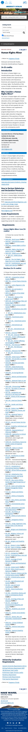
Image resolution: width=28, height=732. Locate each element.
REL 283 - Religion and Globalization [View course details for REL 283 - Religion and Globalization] (16, 529)
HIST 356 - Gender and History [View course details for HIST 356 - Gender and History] (14, 404)
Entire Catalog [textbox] (7, 27)
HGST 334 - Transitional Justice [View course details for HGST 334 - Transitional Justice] (17, 321)
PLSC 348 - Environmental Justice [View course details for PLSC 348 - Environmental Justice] (15, 504)
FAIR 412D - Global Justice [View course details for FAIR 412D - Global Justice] (12, 253)
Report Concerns (8, 728)
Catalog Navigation (8, 44)
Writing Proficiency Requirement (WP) (13, 668)
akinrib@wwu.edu (7, 149)
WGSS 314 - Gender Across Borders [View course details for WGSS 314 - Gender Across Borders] (15, 612)
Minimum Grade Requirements (11, 677)
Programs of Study (14, 58)
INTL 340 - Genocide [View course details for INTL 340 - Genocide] (13, 335)
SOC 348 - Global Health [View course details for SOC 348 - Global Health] (12, 567)
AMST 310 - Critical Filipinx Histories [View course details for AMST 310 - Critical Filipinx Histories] (15, 281)
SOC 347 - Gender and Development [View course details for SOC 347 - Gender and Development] (15, 563)
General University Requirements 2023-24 (14, 666)
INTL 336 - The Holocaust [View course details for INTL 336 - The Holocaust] (15, 347)
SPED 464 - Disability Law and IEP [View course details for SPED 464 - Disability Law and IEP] (15, 609)
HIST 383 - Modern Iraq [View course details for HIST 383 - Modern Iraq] (11, 408)
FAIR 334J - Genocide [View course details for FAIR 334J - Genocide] (11, 332)
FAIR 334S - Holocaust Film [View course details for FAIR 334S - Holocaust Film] (13, 351)
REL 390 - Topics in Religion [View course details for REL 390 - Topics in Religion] (13, 547)
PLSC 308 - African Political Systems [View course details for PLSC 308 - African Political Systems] (15, 470)
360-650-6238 (4, 700)
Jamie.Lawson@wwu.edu (7, 702)
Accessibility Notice (22, 728)
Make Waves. (9, 693)
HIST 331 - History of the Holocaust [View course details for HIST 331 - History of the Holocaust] (15, 396)
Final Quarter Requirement (10, 679)
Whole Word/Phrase (8, 35)
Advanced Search (5, 38)
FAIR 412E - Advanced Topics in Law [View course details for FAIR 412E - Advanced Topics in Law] (15, 380)
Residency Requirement (9, 674)
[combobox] (14, 17)
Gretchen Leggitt (16, 709)
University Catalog (14, 6)
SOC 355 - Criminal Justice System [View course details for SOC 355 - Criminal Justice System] (15, 577)
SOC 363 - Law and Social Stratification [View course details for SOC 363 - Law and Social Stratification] (12, 586)
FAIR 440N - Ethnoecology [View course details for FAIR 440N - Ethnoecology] (12, 386)
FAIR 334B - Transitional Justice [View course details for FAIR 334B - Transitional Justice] (14, 317)
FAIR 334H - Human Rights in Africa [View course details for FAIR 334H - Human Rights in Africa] (15, 245)
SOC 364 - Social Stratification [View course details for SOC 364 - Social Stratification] (14, 589)
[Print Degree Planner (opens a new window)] (19, 49)
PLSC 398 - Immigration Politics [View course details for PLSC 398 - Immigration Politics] (14, 519)
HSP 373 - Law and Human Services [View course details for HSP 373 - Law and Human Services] (15, 422)
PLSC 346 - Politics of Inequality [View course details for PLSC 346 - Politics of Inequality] (14, 496)
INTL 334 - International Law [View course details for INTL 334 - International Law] (16, 329)
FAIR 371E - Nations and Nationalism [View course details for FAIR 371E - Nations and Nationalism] (15, 376)
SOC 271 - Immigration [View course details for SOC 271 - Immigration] (11, 553)
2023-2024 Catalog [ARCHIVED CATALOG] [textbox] (13, 17)
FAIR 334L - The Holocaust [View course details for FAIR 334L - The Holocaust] (12, 345)
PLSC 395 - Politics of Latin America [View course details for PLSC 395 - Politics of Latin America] (15, 515)
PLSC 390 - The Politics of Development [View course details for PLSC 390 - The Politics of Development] (12, 512)
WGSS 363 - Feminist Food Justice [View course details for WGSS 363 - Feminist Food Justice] (14, 626)
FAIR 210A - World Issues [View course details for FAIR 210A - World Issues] (12, 239)
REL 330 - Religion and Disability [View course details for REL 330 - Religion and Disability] (14, 541)
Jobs (2, 728)
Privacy (15, 728)
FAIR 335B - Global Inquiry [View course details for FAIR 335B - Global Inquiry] (12, 357)
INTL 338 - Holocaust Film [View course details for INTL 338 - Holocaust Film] (15, 353)
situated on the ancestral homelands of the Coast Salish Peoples (14, 712)
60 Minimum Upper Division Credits (12, 672)
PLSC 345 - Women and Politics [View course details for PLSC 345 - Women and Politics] (14, 492)
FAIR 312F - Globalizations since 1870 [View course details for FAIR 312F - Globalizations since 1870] (16, 309)
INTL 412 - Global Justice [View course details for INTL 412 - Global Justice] (15, 255)
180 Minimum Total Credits (10, 670)
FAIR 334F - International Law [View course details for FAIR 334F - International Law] (13, 325)
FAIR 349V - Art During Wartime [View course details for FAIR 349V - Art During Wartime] (14, 372)
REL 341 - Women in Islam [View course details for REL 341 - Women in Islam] (12, 545)
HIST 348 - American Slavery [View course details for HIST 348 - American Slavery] (13, 400)
